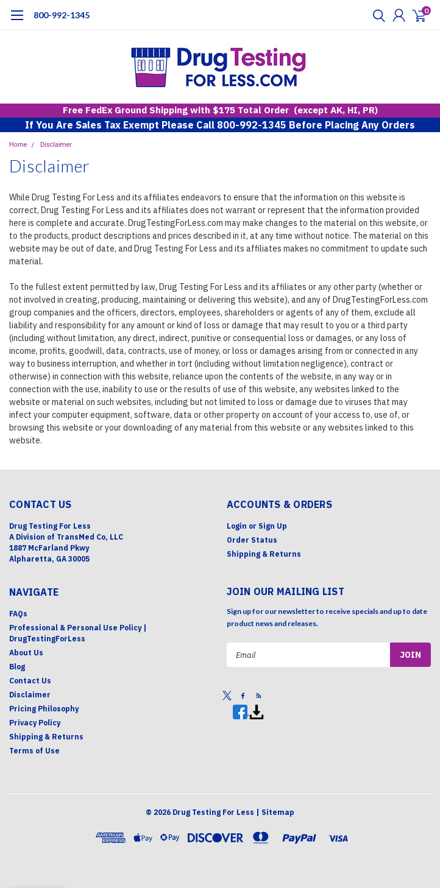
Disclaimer (56, 145)
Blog (17, 666)
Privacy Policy (34, 722)
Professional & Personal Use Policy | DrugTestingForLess (78, 633)
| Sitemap (275, 812)
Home (18, 145)
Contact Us (30, 680)
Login (237, 525)
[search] (376, 15)
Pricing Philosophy (44, 708)
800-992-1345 (62, 15)
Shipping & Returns (264, 554)
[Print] (256, 711)
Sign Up (272, 525)
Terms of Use (34, 750)
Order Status (252, 539)
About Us (26, 652)
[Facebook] (241, 711)
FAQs (18, 613)
